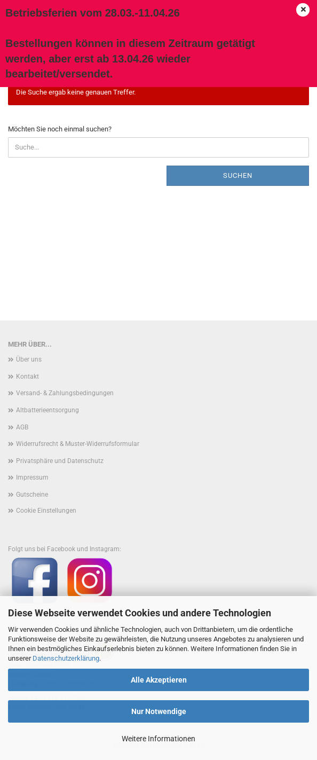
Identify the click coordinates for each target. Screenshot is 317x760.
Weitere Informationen (158, 738)
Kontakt (27, 376)
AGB (22, 427)
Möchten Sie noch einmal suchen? (60, 129)
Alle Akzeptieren (159, 680)
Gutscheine (32, 494)
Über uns (29, 359)
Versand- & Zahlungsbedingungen (65, 393)
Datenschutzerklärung (66, 658)
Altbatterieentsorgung (47, 410)
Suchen (237, 175)
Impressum (32, 477)
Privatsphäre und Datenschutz (60, 461)
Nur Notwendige (158, 711)
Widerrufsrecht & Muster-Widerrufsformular (77, 444)
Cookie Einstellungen (46, 510)
